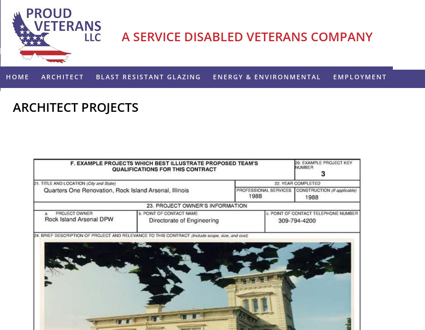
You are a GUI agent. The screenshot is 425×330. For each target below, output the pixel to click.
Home (17, 76)
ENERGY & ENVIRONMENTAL (267, 76)
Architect (62, 76)
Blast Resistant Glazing (148, 76)
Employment (360, 76)
